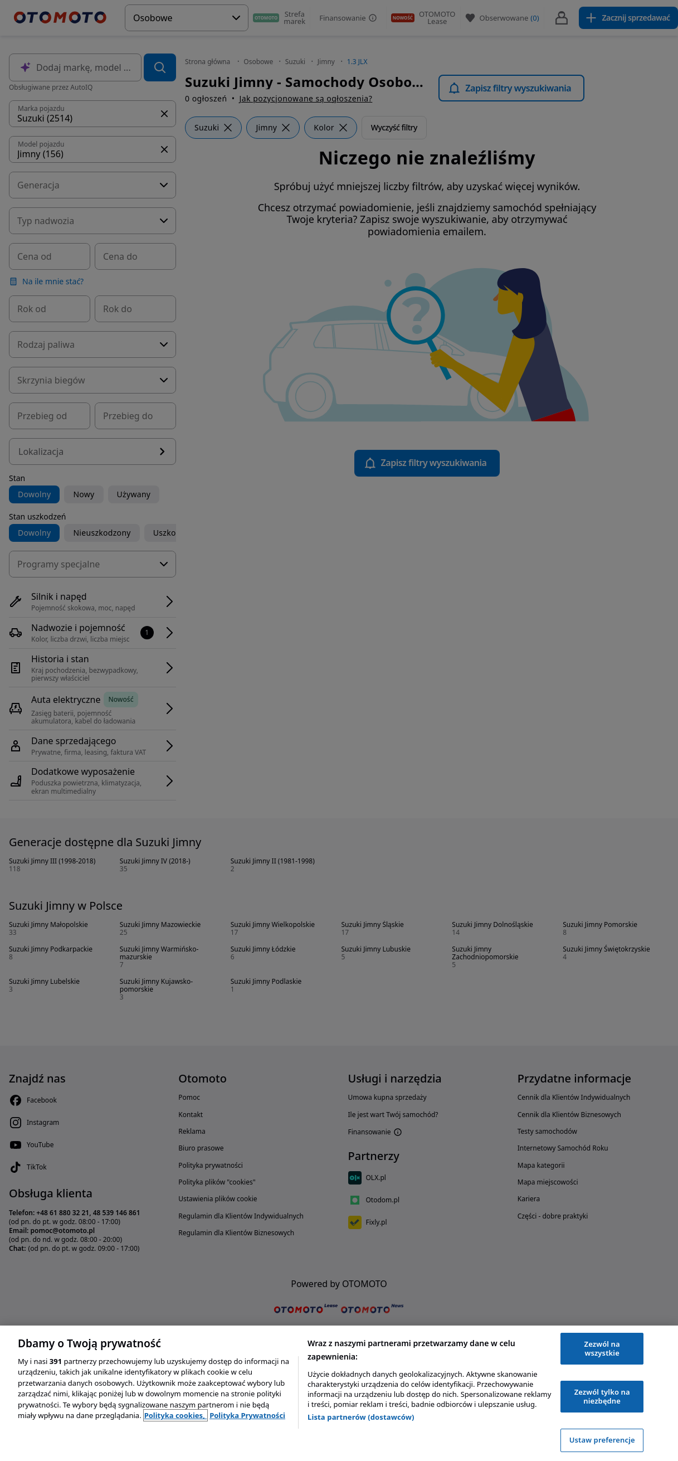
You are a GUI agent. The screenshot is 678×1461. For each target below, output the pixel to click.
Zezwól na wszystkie (602, 1348)
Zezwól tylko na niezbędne (602, 1396)
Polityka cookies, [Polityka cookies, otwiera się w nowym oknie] (175, 1415)
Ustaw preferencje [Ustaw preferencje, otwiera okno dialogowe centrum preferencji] (602, 1440)
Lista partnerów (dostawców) (361, 1417)
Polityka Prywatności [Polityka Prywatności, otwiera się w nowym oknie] (247, 1415)
